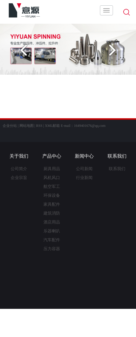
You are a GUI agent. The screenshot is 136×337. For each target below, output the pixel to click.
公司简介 (19, 169)
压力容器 (51, 249)
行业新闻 (84, 177)
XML (49, 126)
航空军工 (51, 186)
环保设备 (51, 195)
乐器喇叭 (51, 231)
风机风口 (51, 177)
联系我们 (117, 156)
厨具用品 (51, 169)
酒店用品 (51, 222)
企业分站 (10, 126)
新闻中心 (84, 156)
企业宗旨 (19, 177)
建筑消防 (51, 213)
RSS (39, 126)
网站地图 (27, 126)
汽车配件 (51, 240)
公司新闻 (84, 169)
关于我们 (18, 156)
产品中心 (51, 156)
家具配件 (51, 204)
